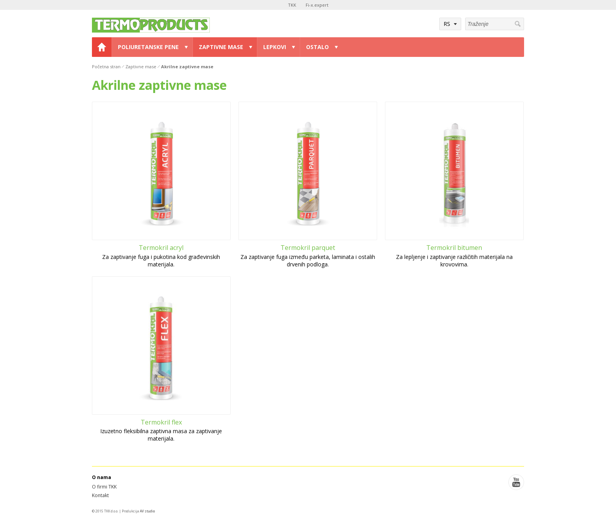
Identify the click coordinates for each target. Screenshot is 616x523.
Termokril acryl (161, 247)
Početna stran (106, 66)
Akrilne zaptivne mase (187, 66)
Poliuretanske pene (148, 47)
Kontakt (100, 495)
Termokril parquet (307, 247)
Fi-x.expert (317, 5)
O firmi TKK (104, 486)
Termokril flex (161, 422)
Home (102, 47)
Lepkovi (274, 47)
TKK (292, 5)
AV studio (147, 511)
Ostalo (317, 47)
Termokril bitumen (454, 247)
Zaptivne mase (221, 47)
